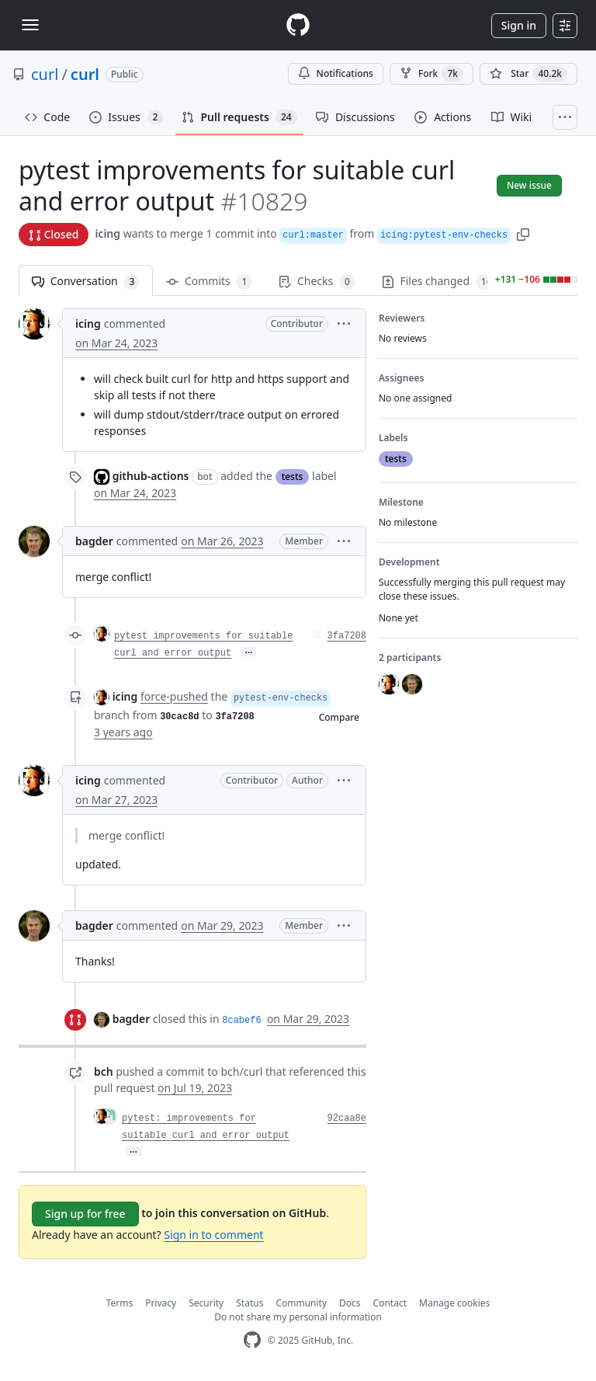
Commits (209, 281)
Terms (119, 1303)
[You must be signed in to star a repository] (528, 74)
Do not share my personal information (298, 1317)
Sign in (518, 25)
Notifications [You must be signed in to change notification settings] (335, 73)
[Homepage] (298, 25)
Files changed (439, 281)
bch (103, 1071)
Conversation (86, 281)
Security (206, 1303)
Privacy (160, 1303)
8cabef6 (241, 1020)
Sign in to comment (213, 1234)
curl (44, 74)
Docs (350, 1303)
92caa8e (346, 1118)
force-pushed (174, 696)
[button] (523, 233)
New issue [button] (529, 185)
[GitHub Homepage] (252, 1340)
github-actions (151, 475)
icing (107, 233)
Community (301, 1303)
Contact (390, 1303)
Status (249, 1303)
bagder (94, 541)
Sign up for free (85, 1213)
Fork (431, 74)
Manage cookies (454, 1303)
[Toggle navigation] (30, 25)
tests (292, 476)
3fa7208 (346, 636)
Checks (317, 281)
